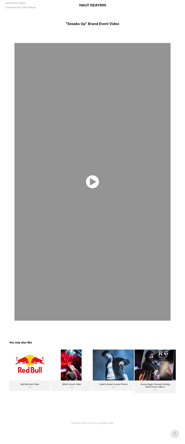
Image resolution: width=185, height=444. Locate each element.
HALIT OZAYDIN (92, 5)
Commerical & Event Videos (20, 7)
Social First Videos (15, 2)
